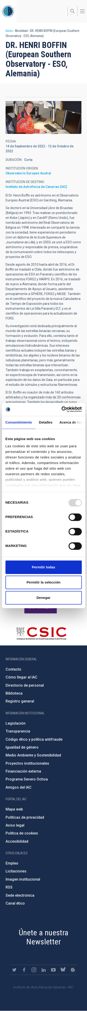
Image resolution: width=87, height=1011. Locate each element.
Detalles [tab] (45, 422)
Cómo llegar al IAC (21, 677)
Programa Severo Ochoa (27, 779)
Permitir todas (43, 567)
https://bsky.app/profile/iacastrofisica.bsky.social (63, 970)
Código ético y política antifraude (34, 739)
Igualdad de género (22, 747)
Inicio (9, 31)
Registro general (20, 701)
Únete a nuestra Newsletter (43, 937)
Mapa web (14, 809)
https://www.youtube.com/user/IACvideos (53, 970)
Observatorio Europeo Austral (28, 173)
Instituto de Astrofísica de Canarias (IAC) (36, 187)
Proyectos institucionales (27, 763)
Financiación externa (23, 771)
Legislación (16, 723)
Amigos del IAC (19, 787)
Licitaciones (16, 871)
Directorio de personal (25, 685)
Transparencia (18, 731)
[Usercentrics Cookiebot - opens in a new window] (62, 409)
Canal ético (15, 903)
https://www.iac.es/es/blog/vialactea (73, 970)
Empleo (12, 863)
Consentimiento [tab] (18, 422)
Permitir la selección (44, 582)
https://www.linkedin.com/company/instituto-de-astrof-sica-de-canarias (43, 970)
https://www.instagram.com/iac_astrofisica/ (34, 970)
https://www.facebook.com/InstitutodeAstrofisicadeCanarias (24, 970)
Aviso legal (15, 825)
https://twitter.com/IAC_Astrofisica (14, 970)
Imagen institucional (23, 879)
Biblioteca (14, 693)
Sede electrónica (20, 895)
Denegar (43, 598)
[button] (43, 117)
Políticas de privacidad (25, 817)
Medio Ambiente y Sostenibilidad (33, 755)
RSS (9, 887)
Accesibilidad (17, 841)
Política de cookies (22, 833)
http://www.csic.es (41, 633)
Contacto (13, 669)
